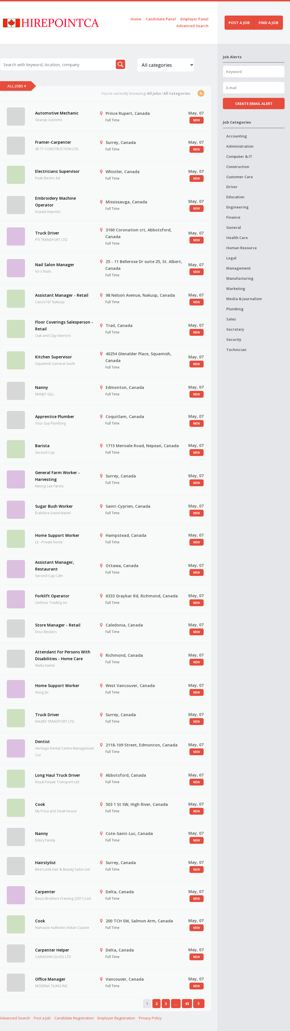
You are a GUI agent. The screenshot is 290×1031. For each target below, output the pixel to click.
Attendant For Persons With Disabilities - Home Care (62, 655)
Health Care (237, 237)
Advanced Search (192, 25)
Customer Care (239, 176)
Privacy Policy (150, 1018)
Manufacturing (239, 278)
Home (136, 18)
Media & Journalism (244, 298)
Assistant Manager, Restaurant (54, 565)
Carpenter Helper (52, 950)
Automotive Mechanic (56, 113)
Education (235, 196)
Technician (236, 349)
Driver (232, 186)
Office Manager (50, 979)
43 (187, 1003)
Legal (231, 258)
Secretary (235, 329)
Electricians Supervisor (57, 171)
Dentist (42, 741)
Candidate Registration (74, 1018)
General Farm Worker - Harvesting (57, 476)
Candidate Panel (161, 18)
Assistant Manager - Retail (61, 295)
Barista (42, 445)
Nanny (41, 387)
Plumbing (235, 308)
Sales (231, 319)
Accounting (236, 136)
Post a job (239, 22)
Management (238, 268)
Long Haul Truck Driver (57, 775)
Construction (237, 166)
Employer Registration (116, 1018)
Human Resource (241, 247)
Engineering (237, 207)
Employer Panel (194, 18)
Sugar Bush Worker (54, 506)
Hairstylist (45, 862)
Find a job (268, 22)
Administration (239, 146)
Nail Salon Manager (54, 264)
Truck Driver (47, 233)
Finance (233, 217)
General (233, 227)
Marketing (235, 288)
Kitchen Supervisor (53, 357)
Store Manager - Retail (57, 625)
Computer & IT (239, 156)
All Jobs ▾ (16, 86)
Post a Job (42, 1018)
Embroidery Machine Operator (55, 201)
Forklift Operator (52, 596)
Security (233, 339)
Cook (40, 804)
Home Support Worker (57, 535)
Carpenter (45, 891)
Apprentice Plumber (54, 416)
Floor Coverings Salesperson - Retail (64, 325)
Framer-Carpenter (53, 142)
